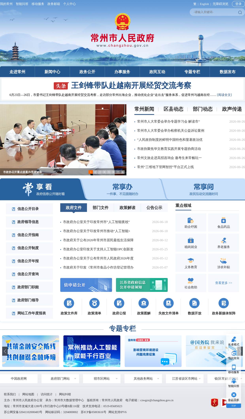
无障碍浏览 (220, 4)
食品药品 (223, 222)
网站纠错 (65, 394)
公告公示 (154, 207)
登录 (238, 4)
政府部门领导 (25, 300)
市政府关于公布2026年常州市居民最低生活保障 (98, 240)
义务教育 (191, 263)
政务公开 (87, 72)
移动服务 (38, 4)
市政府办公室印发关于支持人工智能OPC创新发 (98, 249)
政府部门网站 (60, 378)
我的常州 (7, 4)
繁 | (195, 4)
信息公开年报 (25, 261)
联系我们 (10, 394)
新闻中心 (52, 72)
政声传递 (232, 109)
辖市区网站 (102, 378)
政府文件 (74, 207)
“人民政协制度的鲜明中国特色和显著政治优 (170, 140)
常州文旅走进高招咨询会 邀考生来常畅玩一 (169, 158)
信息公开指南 (25, 235)
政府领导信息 (25, 222)
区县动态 (173, 109)
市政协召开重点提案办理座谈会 (22, 172)
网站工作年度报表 (29, 313)
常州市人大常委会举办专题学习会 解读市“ (168, 121)
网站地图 (28, 394)
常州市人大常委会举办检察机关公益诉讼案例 (170, 130)
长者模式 (233, 344)
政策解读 (127, 207)
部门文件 (100, 207)
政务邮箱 (54, 4)
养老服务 (223, 242)
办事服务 (122, 72)
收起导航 (233, 399)
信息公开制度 (25, 248)
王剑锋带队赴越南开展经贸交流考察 (122, 85)
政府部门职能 (25, 287)
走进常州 (17, 72)
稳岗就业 (191, 242)
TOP (233, 405)
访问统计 (47, 394)
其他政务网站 (143, 378)
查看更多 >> (223, 283)
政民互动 (157, 72)
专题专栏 (192, 72)
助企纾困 (191, 222)
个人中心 (69, 4)
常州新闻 (144, 109)
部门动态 (203, 109)
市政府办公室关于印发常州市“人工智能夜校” (96, 222)
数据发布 (228, 72)
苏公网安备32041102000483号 (23, 412)
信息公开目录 (25, 209)
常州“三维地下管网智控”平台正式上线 (165, 167)
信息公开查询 (25, 274)
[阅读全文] (224, 94)
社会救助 (191, 283)
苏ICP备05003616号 (93, 412)
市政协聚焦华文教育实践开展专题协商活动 (169, 149)
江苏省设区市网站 (184, 378)
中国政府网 (19, 378)
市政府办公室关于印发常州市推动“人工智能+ (96, 231)
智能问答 (22, 4)
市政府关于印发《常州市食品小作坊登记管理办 (98, 267)
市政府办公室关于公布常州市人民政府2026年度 (98, 258)
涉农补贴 (223, 263)
